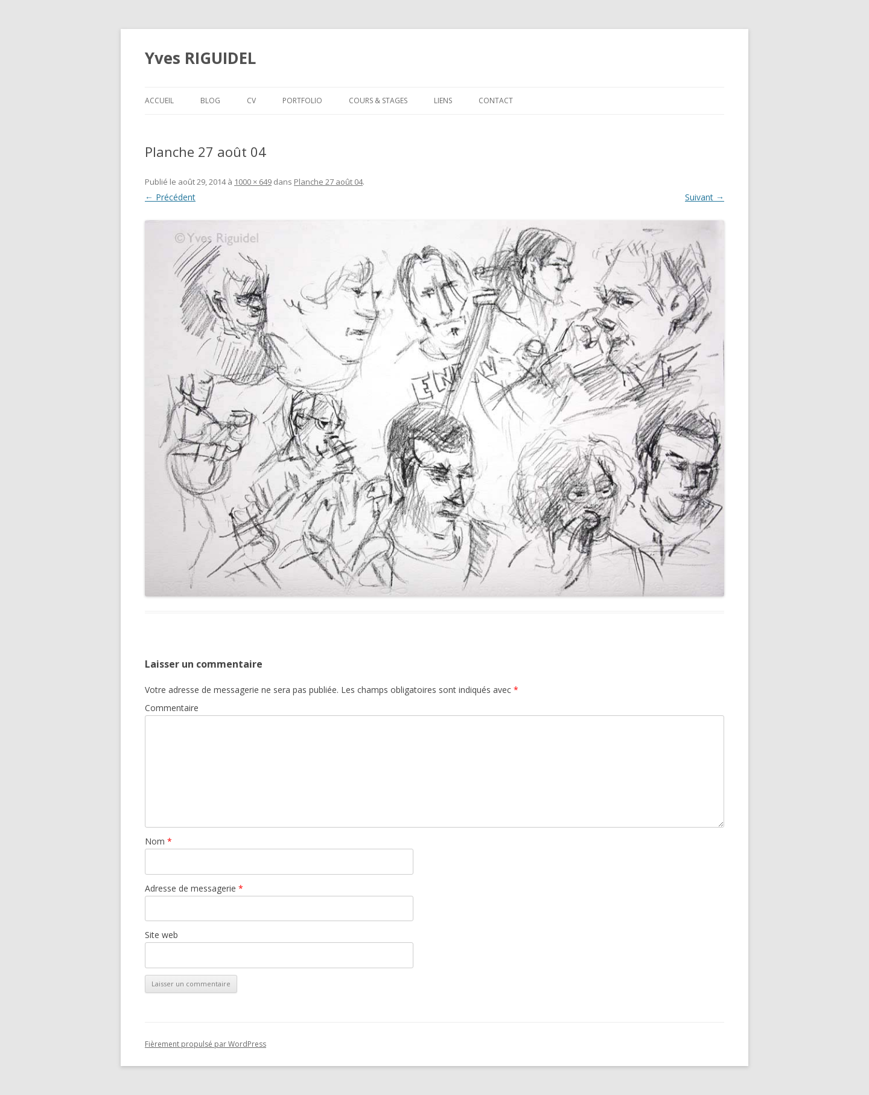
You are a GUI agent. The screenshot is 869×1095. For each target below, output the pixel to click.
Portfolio (302, 100)
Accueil (159, 100)
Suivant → (704, 197)
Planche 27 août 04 (328, 181)
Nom (158, 841)
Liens (443, 100)
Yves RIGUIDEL (200, 58)
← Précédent (170, 197)
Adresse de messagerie (194, 888)
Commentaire (172, 708)
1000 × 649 (253, 181)
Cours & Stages (378, 100)
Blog (210, 100)
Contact (496, 100)
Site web (161, 934)
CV (251, 100)
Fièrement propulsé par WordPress (205, 1044)
